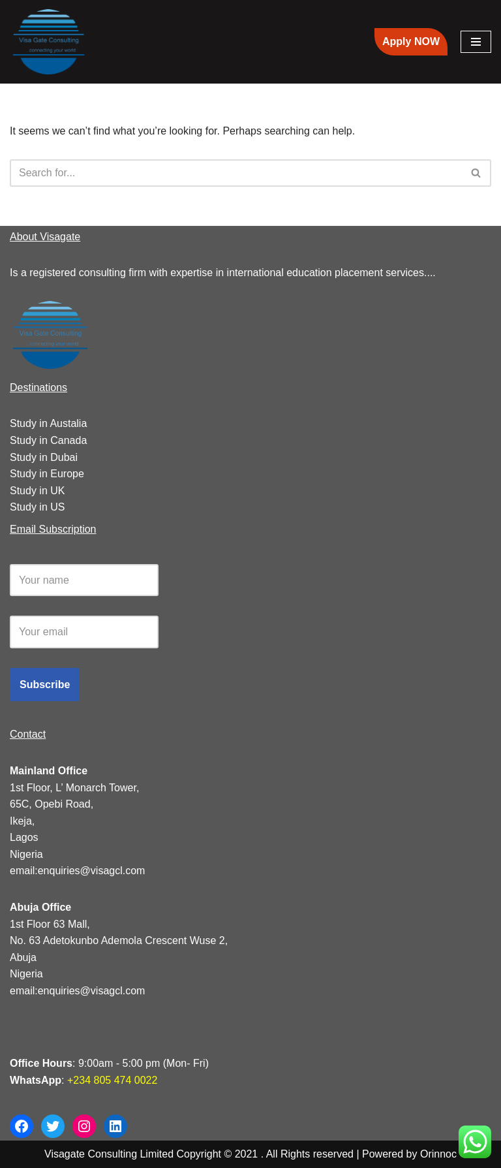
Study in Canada (48, 440)
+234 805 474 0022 (111, 1080)
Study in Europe (47, 473)
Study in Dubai (44, 457)
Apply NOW (411, 41)
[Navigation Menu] (476, 42)
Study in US (37, 507)
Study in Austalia (48, 423)
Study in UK (37, 490)
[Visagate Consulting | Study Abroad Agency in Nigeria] (49, 41)
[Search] (236, 173)
